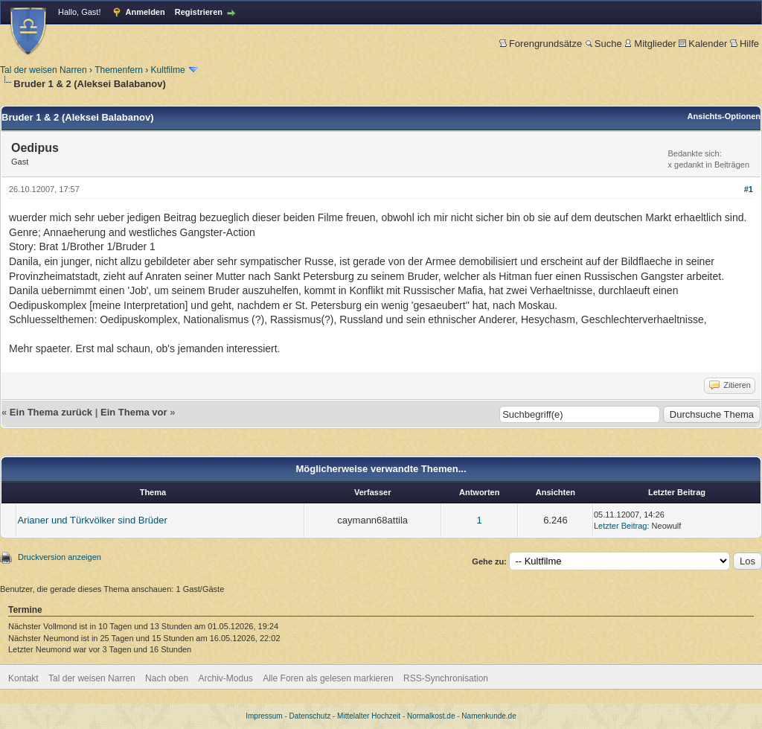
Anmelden (145, 11)
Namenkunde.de (488, 716)
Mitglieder (650, 43)
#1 (748, 189)
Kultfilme (168, 70)
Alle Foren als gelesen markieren (328, 678)
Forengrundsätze (540, 43)
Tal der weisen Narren (43, 70)
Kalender (703, 43)
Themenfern (119, 70)
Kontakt (23, 678)
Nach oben (166, 678)
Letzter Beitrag (620, 525)
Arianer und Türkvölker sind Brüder (92, 520)
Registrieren (198, 11)
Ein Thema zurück (51, 412)
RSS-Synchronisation (445, 678)
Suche (603, 43)
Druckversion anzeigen (59, 557)
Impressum (264, 716)
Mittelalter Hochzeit (368, 716)
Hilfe (744, 43)
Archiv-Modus (226, 678)
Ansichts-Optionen (724, 116)
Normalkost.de (431, 716)
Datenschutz (310, 716)
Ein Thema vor (133, 412)
